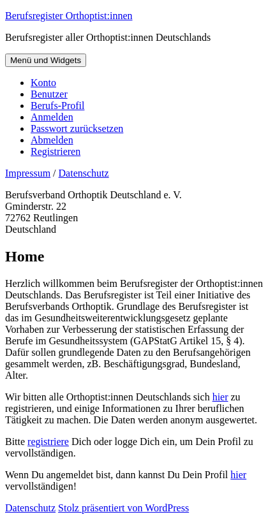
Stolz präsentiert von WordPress (123, 507)
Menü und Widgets (45, 60)
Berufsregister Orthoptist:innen (69, 15)
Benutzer (49, 94)
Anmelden (52, 117)
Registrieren (55, 151)
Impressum (27, 173)
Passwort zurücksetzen (77, 128)
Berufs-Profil (57, 105)
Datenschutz (84, 173)
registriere (48, 441)
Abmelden (52, 140)
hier (220, 396)
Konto (43, 82)
